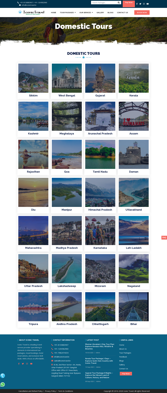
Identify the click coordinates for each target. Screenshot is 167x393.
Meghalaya (66, 133)
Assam (133, 133)
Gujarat (100, 95)
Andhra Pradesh (66, 324)
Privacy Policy (50, 391)
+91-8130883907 (25, 2)
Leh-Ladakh (133, 247)
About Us (123, 349)
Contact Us (122, 12)
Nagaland (133, 286)
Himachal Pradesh (100, 209)
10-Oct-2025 (89, 352)
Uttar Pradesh (33, 286)
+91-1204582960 (59, 349)
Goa (66, 171)
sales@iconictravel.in (61, 361)
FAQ (164, 237)
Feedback (123, 357)
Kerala (133, 95)
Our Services (85, 12)
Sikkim (33, 95)
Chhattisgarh (100, 324)
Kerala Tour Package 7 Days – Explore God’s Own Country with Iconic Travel (99, 361)
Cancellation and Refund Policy (31, 391)
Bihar (133, 324)
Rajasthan (33, 171)
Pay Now (128, 2)
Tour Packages (67, 12)
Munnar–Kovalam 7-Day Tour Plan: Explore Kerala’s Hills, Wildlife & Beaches (99, 346)
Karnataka (100, 247)
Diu (33, 209)
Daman (133, 171)
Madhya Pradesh (67, 247)
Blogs (110, 12)
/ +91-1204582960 (40, 2)
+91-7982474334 (59, 353)
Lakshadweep (67, 286)
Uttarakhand (134, 209)
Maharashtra (33, 247)
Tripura (33, 324)
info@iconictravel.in (60, 357)
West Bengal (66, 95)
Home (53, 12)
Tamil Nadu (100, 171)
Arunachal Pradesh (100, 133)
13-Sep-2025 (89, 367)
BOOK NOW (142, 12)
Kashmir (33, 133)
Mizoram (100, 286)
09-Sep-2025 (89, 381)
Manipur (67, 209)
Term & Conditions (65, 391)
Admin (98, 352)
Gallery (100, 12)
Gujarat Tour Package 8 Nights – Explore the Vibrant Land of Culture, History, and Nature (99, 375)
